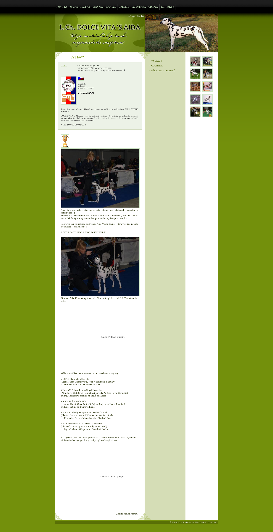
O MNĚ (74, 7)
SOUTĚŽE (111, 7)
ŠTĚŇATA (98, 7)
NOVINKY (62, 7)
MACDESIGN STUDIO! (205, 522)
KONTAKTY (167, 7)
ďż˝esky (131, 16)
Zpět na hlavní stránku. (127, 513)
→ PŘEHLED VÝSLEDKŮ (161, 70)
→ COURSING (155, 65)
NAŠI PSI (85, 7)
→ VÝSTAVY (155, 61)
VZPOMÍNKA (139, 7)
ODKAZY (153, 7)
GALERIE (124, 7)
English (140, 16)
